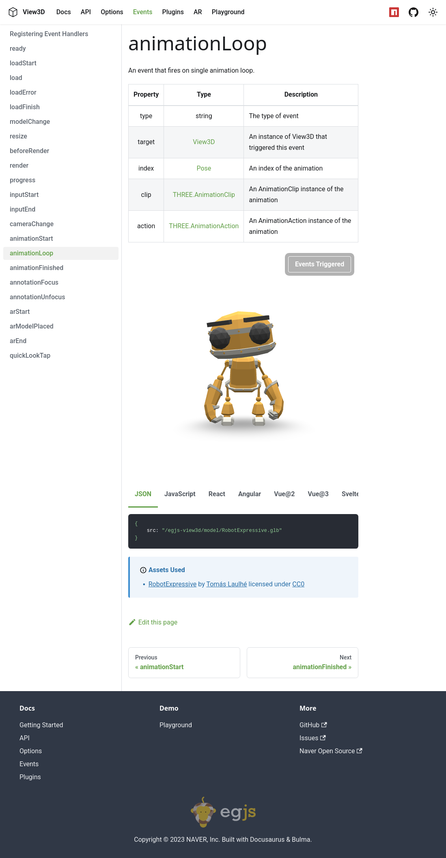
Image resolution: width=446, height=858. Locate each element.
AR (198, 12)
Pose (203, 168)
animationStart (31, 238)
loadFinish (25, 107)
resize (18, 136)
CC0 (298, 584)
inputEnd (22, 209)
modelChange (30, 121)
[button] (433, 12)
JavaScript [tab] (180, 494)
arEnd (18, 341)
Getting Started (41, 725)
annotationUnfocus (37, 297)
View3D (204, 142)
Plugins (172, 12)
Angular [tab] (249, 494)
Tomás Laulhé (226, 584)
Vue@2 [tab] (284, 494)
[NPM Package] (394, 12)
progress (22, 180)
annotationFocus (34, 282)
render (19, 165)
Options (112, 12)
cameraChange (32, 224)
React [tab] (217, 494)
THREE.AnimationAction (204, 226)
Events (143, 12)
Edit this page (152, 622)
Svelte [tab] (351, 494)
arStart (20, 312)
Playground (228, 12)
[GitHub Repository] (413, 12)
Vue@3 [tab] (318, 494)
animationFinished (36, 268)
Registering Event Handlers (49, 34)
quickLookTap (30, 355)
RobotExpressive (173, 584)
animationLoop (31, 253)
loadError (23, 92)
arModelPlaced (32, 326)
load (16, 78)
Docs (63, 12)
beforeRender (29, 151)
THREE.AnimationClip (204, 195)
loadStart (23, 63)
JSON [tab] (143, 494)
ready (18, 48)
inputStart (24, 195)
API (86, 12)
